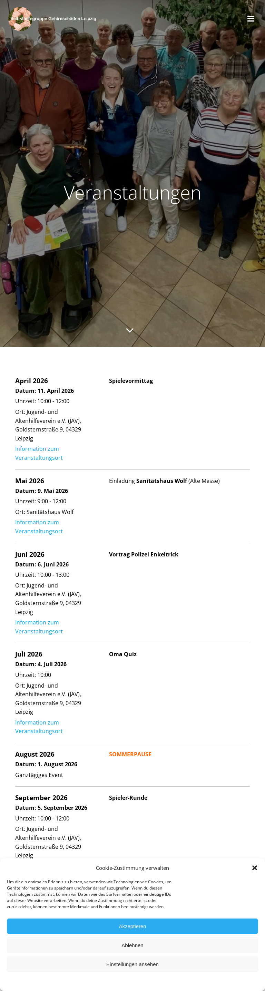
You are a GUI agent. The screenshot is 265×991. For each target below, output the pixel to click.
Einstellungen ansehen (132, 969)
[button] (254, 872)
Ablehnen (132, 950)
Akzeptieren (132, 931)
